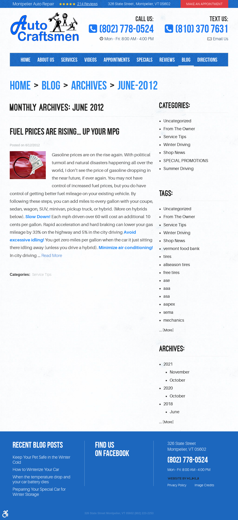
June (174, 412)
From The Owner (179, 129)
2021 (168, 364)
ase (166, 280)
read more (51, 255)
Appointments (117, 60)
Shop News (174, 152)
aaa (166, 288)
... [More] (166, 330)
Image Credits (204, 485)
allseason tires (176, 264)
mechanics (173, 320)
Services (69, 60)
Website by (183, 478)
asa (166, 296)
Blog (186, 60)
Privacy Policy (176, 485)
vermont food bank (181, 248)
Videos (90, 60)
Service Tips (41, 275)
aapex (169, 304)
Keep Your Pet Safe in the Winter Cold (41, 460)
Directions (207, 60)
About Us (45, 60)
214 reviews (87, 4)
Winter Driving (176, 144)
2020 (168, 388)
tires (167, 256)
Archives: (172, 348)
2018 (168, 404)
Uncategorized (177, 121)
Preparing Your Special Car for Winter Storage (39, 492)
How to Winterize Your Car (36, 469)
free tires (171, 272)
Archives (89, 85)
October (177, 380)
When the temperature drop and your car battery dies (41, 479)
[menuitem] (25, 59)
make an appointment (204, 4)
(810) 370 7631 (201, 28)
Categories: (174, 105)
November (179, 372)
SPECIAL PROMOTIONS (185, 160)
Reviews (167, 60)
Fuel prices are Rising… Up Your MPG (64, 131)
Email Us (220, 39)
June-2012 (138, 85)
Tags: (166, 193)
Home (25, 60)
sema (168, 312)
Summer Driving (178, 168)
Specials (144, 60)
